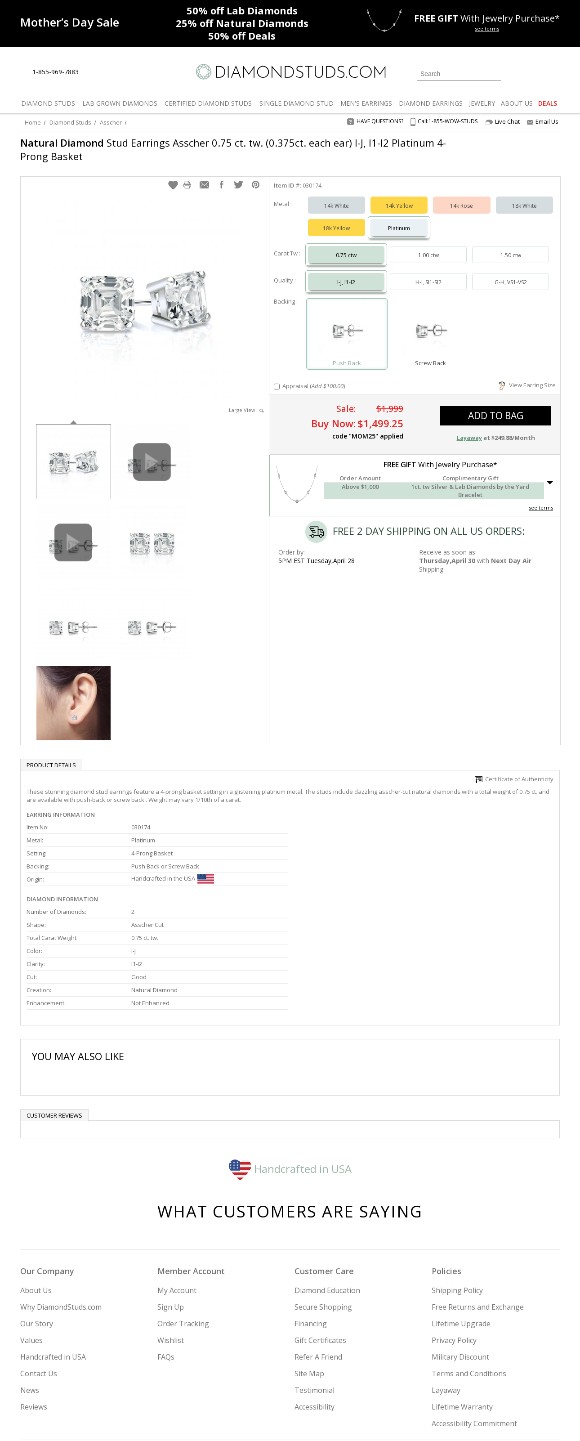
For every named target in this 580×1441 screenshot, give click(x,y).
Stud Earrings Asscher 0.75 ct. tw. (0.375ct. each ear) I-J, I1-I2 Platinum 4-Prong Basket (233, 149)
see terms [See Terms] (541, 498)
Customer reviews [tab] (54, 1022)
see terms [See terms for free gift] (487, 28)
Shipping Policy (457, 1197)
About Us (36, 1197)
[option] (73, 452)
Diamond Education (327, 1197)
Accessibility (314, 1314)
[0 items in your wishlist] (533, 72)
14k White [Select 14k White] (336, 197)
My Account (176, 1197)
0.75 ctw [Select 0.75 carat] (346, 246)
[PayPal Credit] (361, 1421)
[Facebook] (453, 1388)
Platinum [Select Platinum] (399, 219)
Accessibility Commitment (474, 1330)
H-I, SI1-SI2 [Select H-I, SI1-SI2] (428, 273)
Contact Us (38, 1280)
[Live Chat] (93, 72)
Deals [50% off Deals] (242, 35)
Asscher (111, 122)
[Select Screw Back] (430, 321)
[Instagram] (408, 1388)
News (29, 1297)
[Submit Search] (494, 73)
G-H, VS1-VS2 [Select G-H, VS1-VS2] (511, 273)
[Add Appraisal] (277, 377)
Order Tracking (183, 1230)
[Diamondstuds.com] (290, 72)
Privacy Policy (454, 1247)
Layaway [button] (469, 429)
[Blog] (497, 1388)
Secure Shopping (323, 1214)
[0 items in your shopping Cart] (554, 72)
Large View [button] (246, 401)
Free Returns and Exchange (478, 1214)
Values (31, 1247)
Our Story (36, 1230)
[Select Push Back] (347, 321)
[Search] (459, 74)
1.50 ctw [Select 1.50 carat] (510, 246)
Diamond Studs (70, 122)
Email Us (542, 121)
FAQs (165, 1264)
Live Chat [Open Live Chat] (502, 121)
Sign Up (170, 1214)
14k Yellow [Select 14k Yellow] (399, 197)
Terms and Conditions (469, 1280)
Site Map (309, 1280)
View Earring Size (527, 376)
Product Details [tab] (51, 756)
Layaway (446, 1297)
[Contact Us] (114, 72)
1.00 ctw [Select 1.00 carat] (428, 246)
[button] (173, 176)
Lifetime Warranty (462, 1314)
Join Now (326, 1385)
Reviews (33, 1314)
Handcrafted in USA (290, 1075)
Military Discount (460, 1264)
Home (33, 122)
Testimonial (314, 1297)
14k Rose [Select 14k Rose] (461, 197)
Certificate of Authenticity (514, 770)
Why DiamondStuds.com (61, 1214)
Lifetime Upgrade (461, 1230)
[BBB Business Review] (220, 1421)
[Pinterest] (473, 1388)
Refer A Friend (318, 1264)
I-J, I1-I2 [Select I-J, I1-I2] (346, 273)
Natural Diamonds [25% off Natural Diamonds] (242, 23)
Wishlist (170, 1247)
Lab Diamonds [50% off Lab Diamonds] (242, 10)
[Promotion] (69, 22)
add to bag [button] (495, 406)
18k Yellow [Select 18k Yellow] (336, 219)
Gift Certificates (320, 1247)
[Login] (513, 72)
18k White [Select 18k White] (524, 197)
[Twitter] (432, 1388)
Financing (310, 1230)
